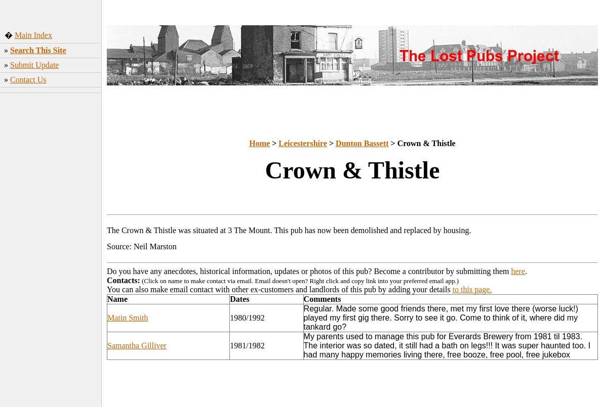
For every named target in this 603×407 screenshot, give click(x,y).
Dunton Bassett (362, 143)
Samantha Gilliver (137, 345)
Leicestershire (302, 143)
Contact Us (28, 79)
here (518, 271)
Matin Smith (127, 317)
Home (259, 143)
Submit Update (34, 65)
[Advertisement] (51, 255)
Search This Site (38, 50)
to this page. (472, 289)
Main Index (33, 35)
